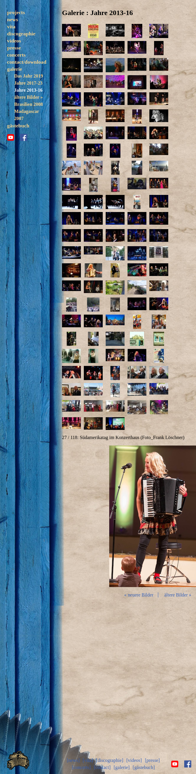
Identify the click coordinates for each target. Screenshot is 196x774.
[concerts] (81, 767)
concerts (16, 70)
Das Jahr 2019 (28, 90)
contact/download (26, 77)
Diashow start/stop (156, 516)
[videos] (134, 760)
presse (14, 62)
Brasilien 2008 (28, 118)
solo (18, 19)
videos (14, 55)
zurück (93, 516)
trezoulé (22, 26)
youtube (10, 152)
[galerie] (122, 767)
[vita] (88, 760)
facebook (23, 152)
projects (16, 12)
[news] (73, 760)
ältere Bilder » (28, 111)
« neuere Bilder (138, 594)
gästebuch (18, 140)
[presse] (152, 760)
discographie (21, 48)
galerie (14, 84)
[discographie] (109, 760)
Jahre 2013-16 (28, 104)
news (12, 34)
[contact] (102, 767)
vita (11, 41)
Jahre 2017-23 (28, 97)
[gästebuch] (144, 767)
